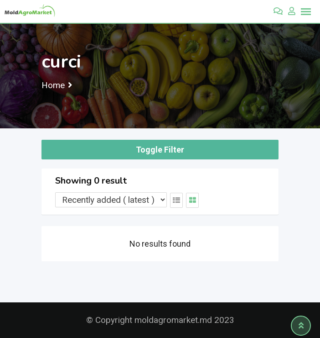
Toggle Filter (160, 149)
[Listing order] (111, 199)
